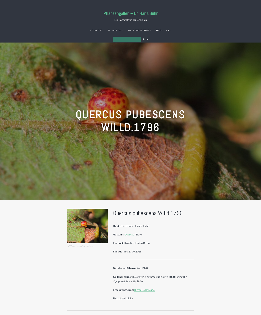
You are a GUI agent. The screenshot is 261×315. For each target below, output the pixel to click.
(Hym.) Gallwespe (144, 289)
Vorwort (96, 30)
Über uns (162, 30)
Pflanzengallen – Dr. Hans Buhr (130, 13)
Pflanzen (114, 30)
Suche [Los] (145, 39)
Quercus (129, 234)
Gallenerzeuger (139, 30)
